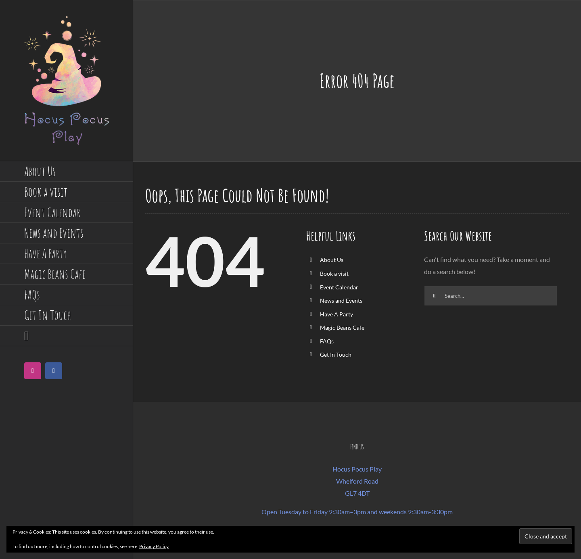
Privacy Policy (154, 546)
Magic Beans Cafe (342, 327)
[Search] (434, 296)
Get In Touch (335, 354)
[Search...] (490, 296)
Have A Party (336, 314)
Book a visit (334, 273)
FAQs (327, 341)
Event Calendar (339, 287)
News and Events (341, 300)
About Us (331, 259)
